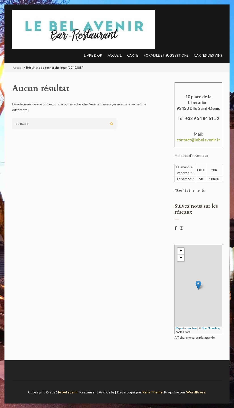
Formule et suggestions (166, 55)
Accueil (115, 55)
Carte (132, 55)
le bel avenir (68, 392)
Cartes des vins (208, 55)
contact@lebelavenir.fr (198, 139)
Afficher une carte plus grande (195, 337)
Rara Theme (152, 392)
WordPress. (196, 392)
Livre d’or (93, 55)
